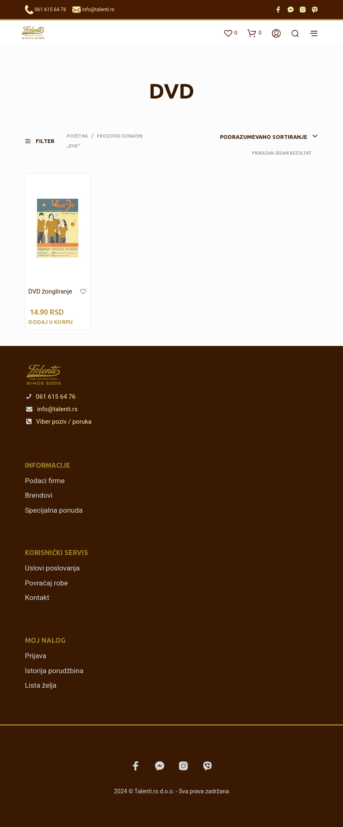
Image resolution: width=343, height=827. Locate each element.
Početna (77, 136)
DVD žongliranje (50, 291)
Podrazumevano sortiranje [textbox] (263, 137)
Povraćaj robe (46, 583)
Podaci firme (45, 480)
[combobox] (253, 137)
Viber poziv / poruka (58, 421)
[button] (45, 141)
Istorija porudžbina (54, 671)
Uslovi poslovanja (52, 568)
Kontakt (37, 597)
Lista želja (41, 685)
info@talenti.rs (98, 9)
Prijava (35, 656)
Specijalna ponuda (54, 510)
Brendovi (38, 495)
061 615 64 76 (50, 9)
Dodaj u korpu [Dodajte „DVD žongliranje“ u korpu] (50, 322)
